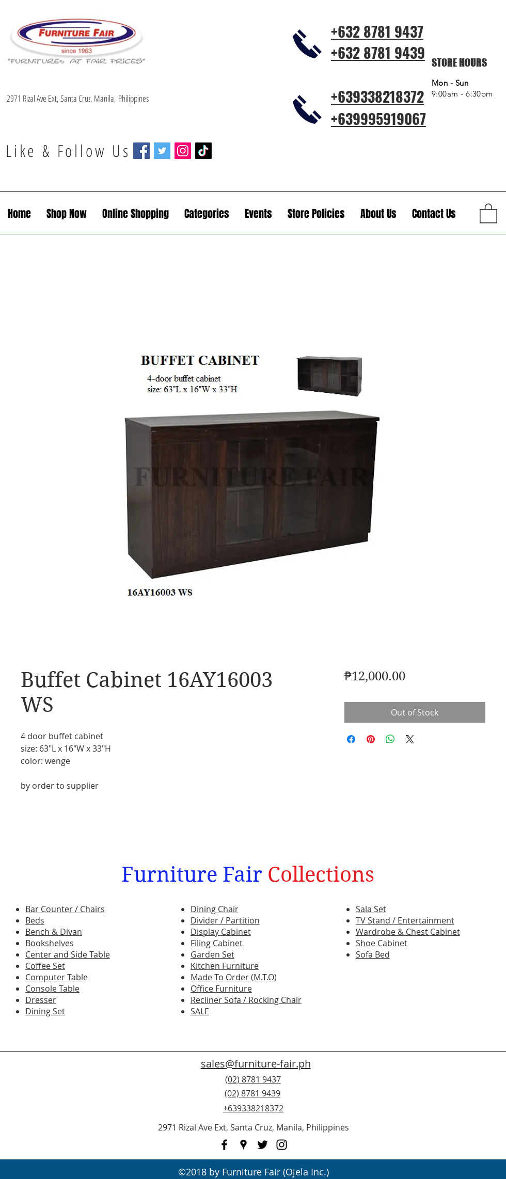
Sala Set (371, 909)
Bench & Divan (53, 931)
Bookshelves (49, 943)
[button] (258, 213)
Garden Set (212, 954)
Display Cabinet (221, 931)
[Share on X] (410, 739)
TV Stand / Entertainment (405, 920)
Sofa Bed (373, 954)
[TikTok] (203, 150)
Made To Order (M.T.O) (234, 977)
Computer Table (56, 977)
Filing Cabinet (217, 943)
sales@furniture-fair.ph (256, 1064)
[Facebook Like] (436, 1099)
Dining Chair (215, 909)
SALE (200, 1011)
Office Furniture (221, 988)
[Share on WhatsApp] (390, 739)
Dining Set (45, 1011)
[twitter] (263, 1145)
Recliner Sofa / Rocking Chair (246, 1000)
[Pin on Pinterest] (371, 739)
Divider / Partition (225, 920)
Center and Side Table (67, 954)
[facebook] (224, 1145)
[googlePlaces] (243, 1145)
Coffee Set (45, 965)
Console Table (52, 988)
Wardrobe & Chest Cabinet (408, 931)
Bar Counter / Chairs (65, 909)
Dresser (40, 1000)
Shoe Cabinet (381, 943)
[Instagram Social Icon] (183, 150)
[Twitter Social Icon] (162, 150)
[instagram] (282, 1145)
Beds (34, 920)
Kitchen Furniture (225, 965)
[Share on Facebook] (351, 739)
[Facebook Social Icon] (141, 150)
